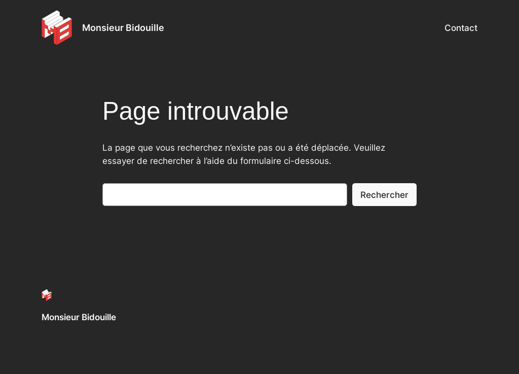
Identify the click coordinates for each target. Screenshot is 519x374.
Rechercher (384, 195)
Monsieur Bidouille (123, 27)
